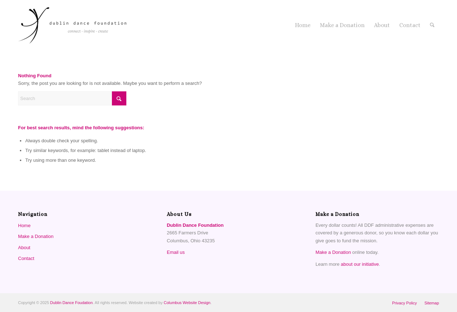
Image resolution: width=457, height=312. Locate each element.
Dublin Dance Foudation (71, 302)
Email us (176, 252)
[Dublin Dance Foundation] (72, 25)
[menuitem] (302, 25)
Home (24, 225)
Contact (26, 258)
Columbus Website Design (187, 302)
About (24, 247)
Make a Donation (35, 236)
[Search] (432, 25)
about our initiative (360, 264)
